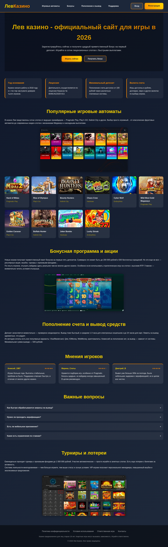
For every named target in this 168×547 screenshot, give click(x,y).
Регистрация (154, 6)
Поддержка (113, 6)
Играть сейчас (71, 59)
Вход (137, 6)
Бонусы (70, 6)
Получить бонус (95, 59)
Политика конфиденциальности (55, 531)
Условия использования (83, 531)
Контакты (122, 531)
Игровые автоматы (51, 6)
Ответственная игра (105, 531)
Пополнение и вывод (91, 6)
